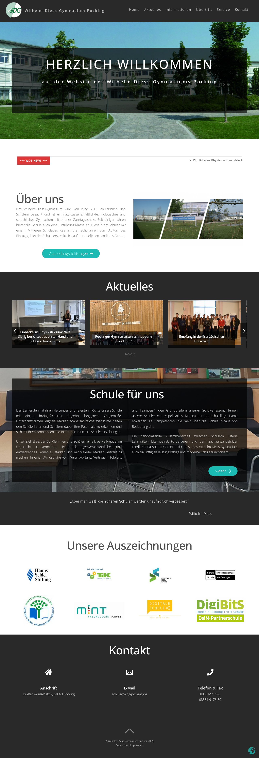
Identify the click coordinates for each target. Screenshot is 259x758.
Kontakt (241, 9)
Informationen (178, 9)
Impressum (136, 745)
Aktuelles (152, 9)
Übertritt (204, 9)
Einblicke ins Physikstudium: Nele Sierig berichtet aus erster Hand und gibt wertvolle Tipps (45, 336)
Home (134, 9)
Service (223, 9)
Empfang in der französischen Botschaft (201, 338)
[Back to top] (129, 731)
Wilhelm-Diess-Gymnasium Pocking (127, 741)
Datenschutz (123, 745)
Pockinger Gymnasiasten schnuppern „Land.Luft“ (123, 338)
